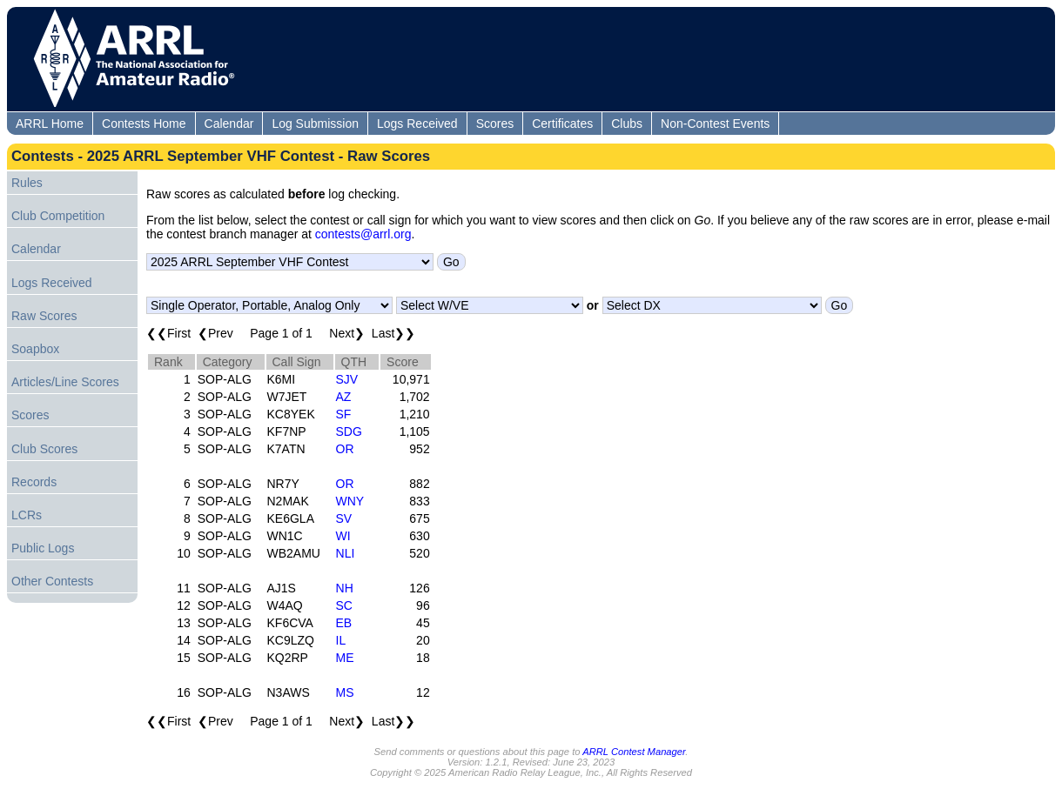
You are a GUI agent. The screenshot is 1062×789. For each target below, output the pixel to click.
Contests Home (143, 123)
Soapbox (35, 349)
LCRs (26, 515)
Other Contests (52, 581)
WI (343, 536)
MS (345, 692)
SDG (349, 431)
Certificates (562, 123)
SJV (347, 379)
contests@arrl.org (363, 234)
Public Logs (42, 548)
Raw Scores (44, 316)
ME (345, 658)
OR (345, 449)
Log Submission (315, 123)
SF (344, 414)
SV (344, 518)
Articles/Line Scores (65, 382)
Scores (495, 123)
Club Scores (44, 449)
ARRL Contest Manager (633, 751)
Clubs (626, 123)
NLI (345, 553)
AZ (344, 397)
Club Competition (57, 216)
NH (344, 588)
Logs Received (417, 123)
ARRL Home (50, 123)
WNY (350, 501)
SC (344, 605)
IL (341, 640)
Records (34, 482)
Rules (27, 183)
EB (344, 623)
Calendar (229, 123)
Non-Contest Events (715, 123)
